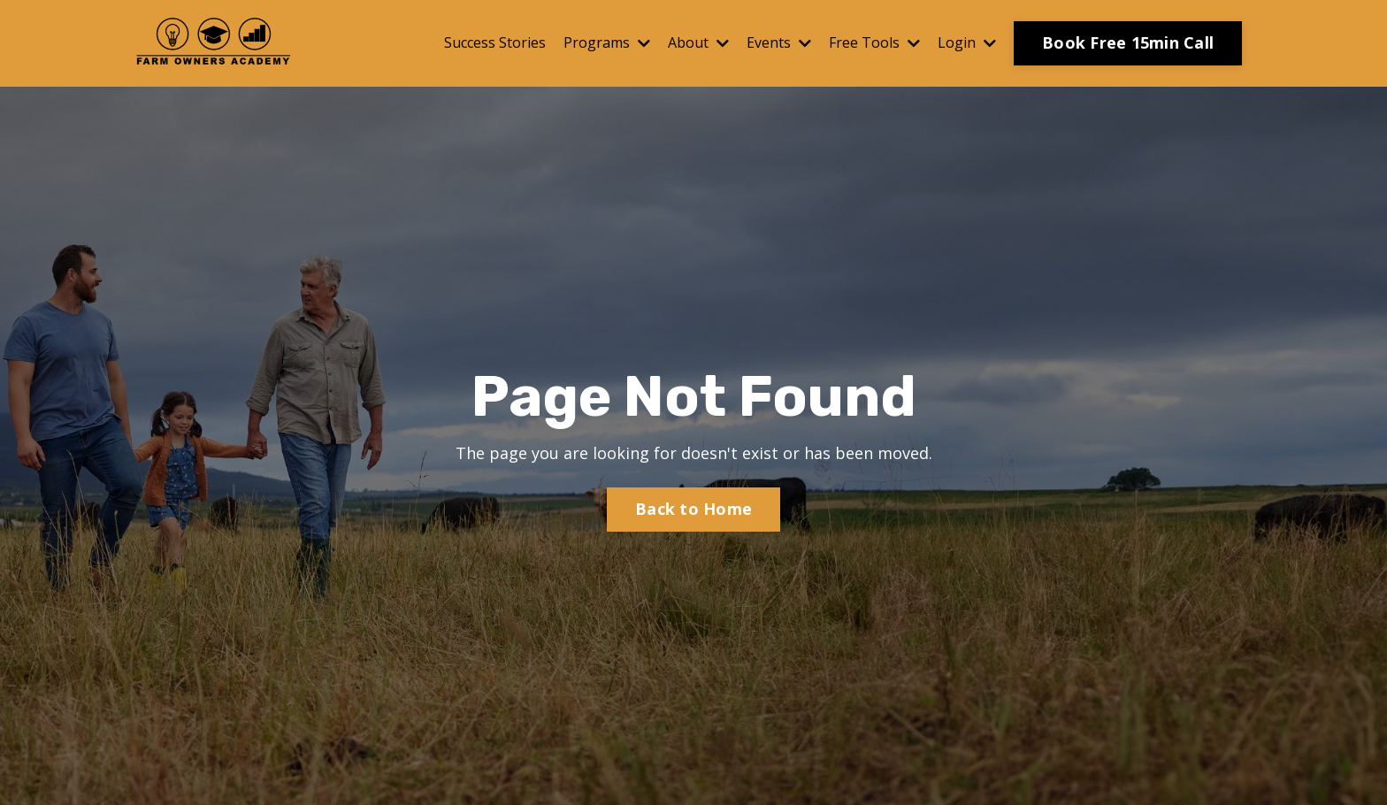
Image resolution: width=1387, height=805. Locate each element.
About (698, 42)
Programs (606, 42)
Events (779, 42)
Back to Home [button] (693, 508)
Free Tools (874, 42)
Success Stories (495, 42)
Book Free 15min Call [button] (1128, 42)
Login (967, 42)
